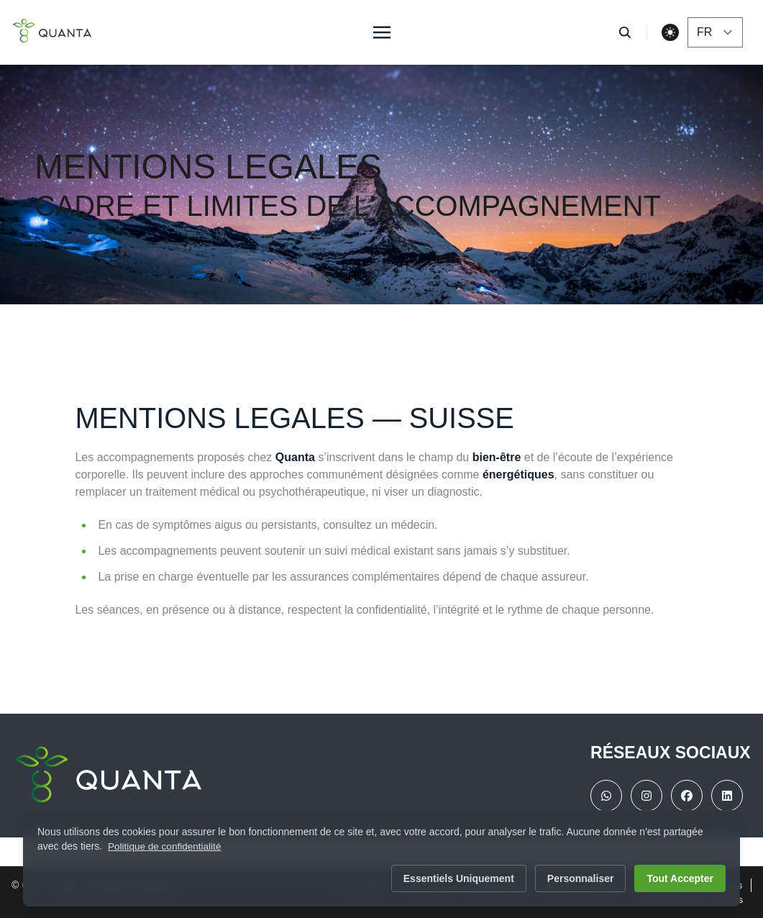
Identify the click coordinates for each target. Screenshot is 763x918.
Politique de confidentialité (166, 846)
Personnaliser (580, 878)
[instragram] (646, 796)
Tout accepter (680, 878)
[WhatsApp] (606, 796)
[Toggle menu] (381, 32)
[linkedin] (727, 796)
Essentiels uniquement (458, 878)
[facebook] (687, 796)
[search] (632, 32)
